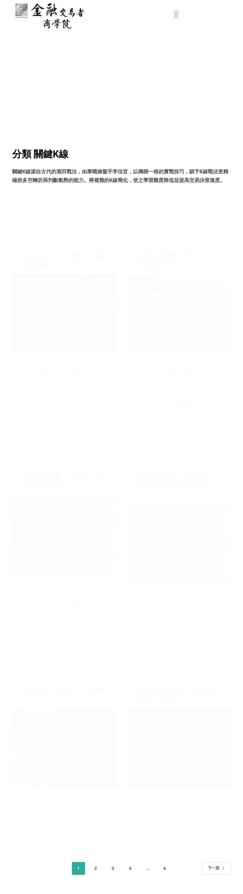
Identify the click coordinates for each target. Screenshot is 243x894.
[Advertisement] (121, 79)
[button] (176, 14)
